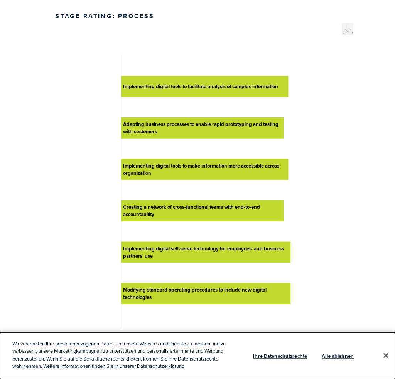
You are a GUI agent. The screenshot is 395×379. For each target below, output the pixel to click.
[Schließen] (385, 355)
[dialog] (197, 355)
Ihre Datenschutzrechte (280, 356)
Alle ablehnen (338, 356)
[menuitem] (347, 29)
